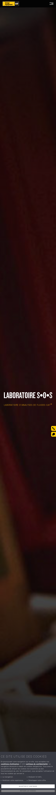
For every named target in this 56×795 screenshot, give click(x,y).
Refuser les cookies (28, 791)
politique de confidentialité (37, 764)
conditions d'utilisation (10, 764)
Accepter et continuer (28, 786)
